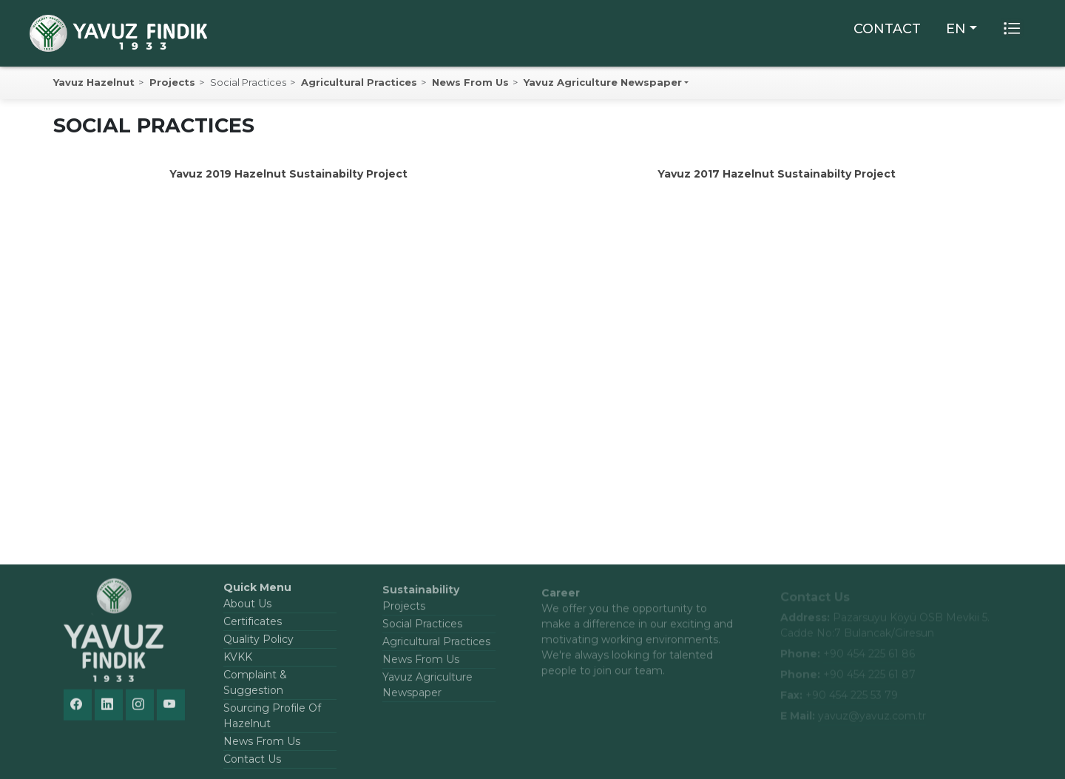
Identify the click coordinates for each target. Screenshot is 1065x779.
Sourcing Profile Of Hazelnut (272, 721)
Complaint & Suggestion (255, 687)
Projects (172, 82)
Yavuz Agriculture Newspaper (427, 690)
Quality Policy (258, 644)
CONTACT (887, 29)
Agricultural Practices (359, 82)
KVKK (237, 662)
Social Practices (422, 629)
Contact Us (252, 764)
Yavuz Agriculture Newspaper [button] (603, 82)
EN (956, 29)
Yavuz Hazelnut (94, 82)
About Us (247, 609)
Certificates (252, 626)
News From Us (470, 82)
